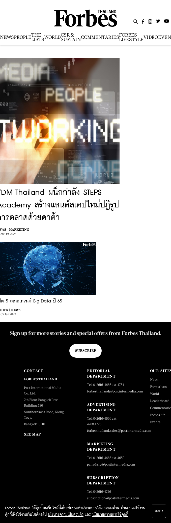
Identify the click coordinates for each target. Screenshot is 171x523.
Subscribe (85, 351)
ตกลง (159, 511)
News (15, 310)
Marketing (19, 229)
